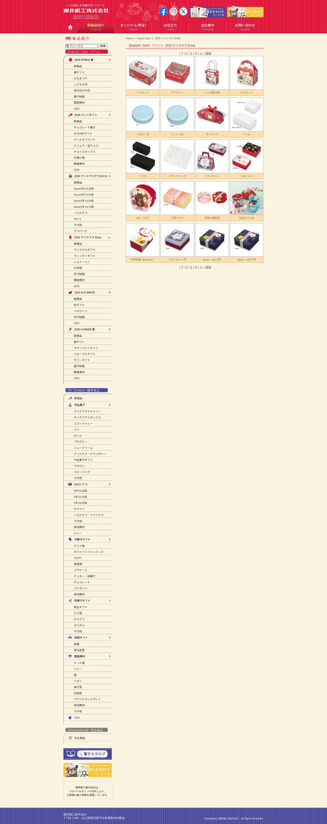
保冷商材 (79, 527)
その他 (78, 225)
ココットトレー (83, 423)
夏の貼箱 (79, 366)
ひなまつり (80, 78)
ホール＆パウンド (85, 139)
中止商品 (76, 738)
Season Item (144, 38)
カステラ (79, 619)
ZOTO (77, 558)
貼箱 (76, 644)
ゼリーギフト (82, 360)
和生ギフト (80, 607)
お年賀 (78, 268)
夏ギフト (79, 342)
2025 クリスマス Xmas (167, 38)
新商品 (78, 66)
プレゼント (80, 588)
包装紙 (78, 693)
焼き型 (78, 687)
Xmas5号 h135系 (84, 194)
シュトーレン (82, 262)
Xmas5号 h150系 (84, 201)
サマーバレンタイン (86, 348)
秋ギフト (79, 305)
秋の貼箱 (79, 317)
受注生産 (79, 650)
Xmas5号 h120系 (84, 188)
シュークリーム (83, 448)
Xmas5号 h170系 (84, 207)
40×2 (77, 219)
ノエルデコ (80, 213)
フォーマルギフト (85, 354)
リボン (78, 681)
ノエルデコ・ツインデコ (89, 515)
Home (129, 38)
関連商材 (79, 102)
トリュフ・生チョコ (86, 145)
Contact (245, 27)
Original (133, 27)
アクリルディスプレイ (87, 699)
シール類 (79, 663)
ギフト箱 (79, 546)
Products (95, 27)
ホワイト (79, 509)
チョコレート (82, 582)
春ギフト (79, 72)
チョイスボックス (85, 151)
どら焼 (78, 613)
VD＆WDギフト (83, 133)
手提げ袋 (79, 158)
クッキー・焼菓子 (85, 576)
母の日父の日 (82, 90)
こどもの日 (80, 84)
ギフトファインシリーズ (88, 552)
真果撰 (78, 564)
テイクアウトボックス (87, 417)
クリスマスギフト (85, 250)
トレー (78, 533)
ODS (76, 108)
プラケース (80, 570)
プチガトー (80, 442)
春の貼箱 (79, 96)
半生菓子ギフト (83, 460)
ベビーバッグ (82, 472)
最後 (208, 53)
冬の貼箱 (79, 274)
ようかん (79, 625)
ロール (78, 435)
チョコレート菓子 (85, 127)
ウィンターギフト (85, 256)
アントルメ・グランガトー (90, 454)
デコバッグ (80, 231)
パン (76, 429)
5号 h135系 (80, 497)
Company (207, 27)
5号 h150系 (80, 503)
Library (170, 27)
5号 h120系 (80, 491)
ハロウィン (80, 311)
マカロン (79, 466)
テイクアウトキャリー (87, 411)
